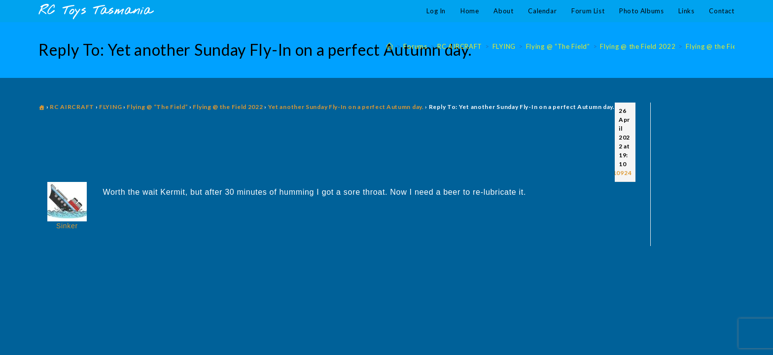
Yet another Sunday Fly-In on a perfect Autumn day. (346, 106)
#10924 (620, 173)
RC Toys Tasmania (95, 11)
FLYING (110, 106)
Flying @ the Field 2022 (723, 46)
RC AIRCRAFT (72, 106)
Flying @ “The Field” (157, 106)
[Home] (389, 46)
